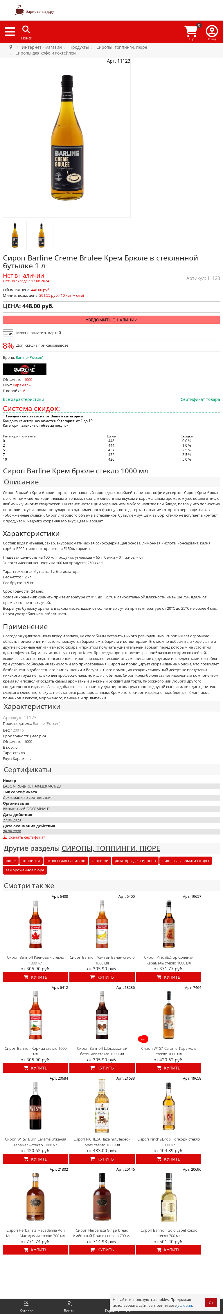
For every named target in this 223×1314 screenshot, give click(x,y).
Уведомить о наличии (112, 320)
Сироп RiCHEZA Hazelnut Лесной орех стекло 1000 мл (102, 1142)
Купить (35, 977)
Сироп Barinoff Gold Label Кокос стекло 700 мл (169, 1233)
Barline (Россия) (29, 357)
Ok (211, 1303)
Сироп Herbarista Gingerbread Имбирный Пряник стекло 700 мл (102, 1233)
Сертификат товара (200, 399)
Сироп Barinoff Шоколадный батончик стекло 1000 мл (102, 1051)
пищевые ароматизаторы (185, 860)
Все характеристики (23, 399)
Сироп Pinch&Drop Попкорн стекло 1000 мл (168, 1142)
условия (184, 1305)
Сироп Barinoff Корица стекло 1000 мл (35, 1051)
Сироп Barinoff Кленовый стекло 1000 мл (35, 960)
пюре (11, 860)
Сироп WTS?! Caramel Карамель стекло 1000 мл (168, 1051)
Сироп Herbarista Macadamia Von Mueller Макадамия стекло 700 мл (35, 1233)
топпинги (31, 860)
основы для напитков (65, 860)
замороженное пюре (25, 870)
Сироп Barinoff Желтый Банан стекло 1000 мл (102, 960)
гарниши (100, 860)
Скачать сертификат (24, 837)
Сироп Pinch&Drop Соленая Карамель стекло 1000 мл (168, 960)
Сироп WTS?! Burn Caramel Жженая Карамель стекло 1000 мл (35, 1142)
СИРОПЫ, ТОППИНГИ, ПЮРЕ (111, 848)
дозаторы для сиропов (135, 860)
